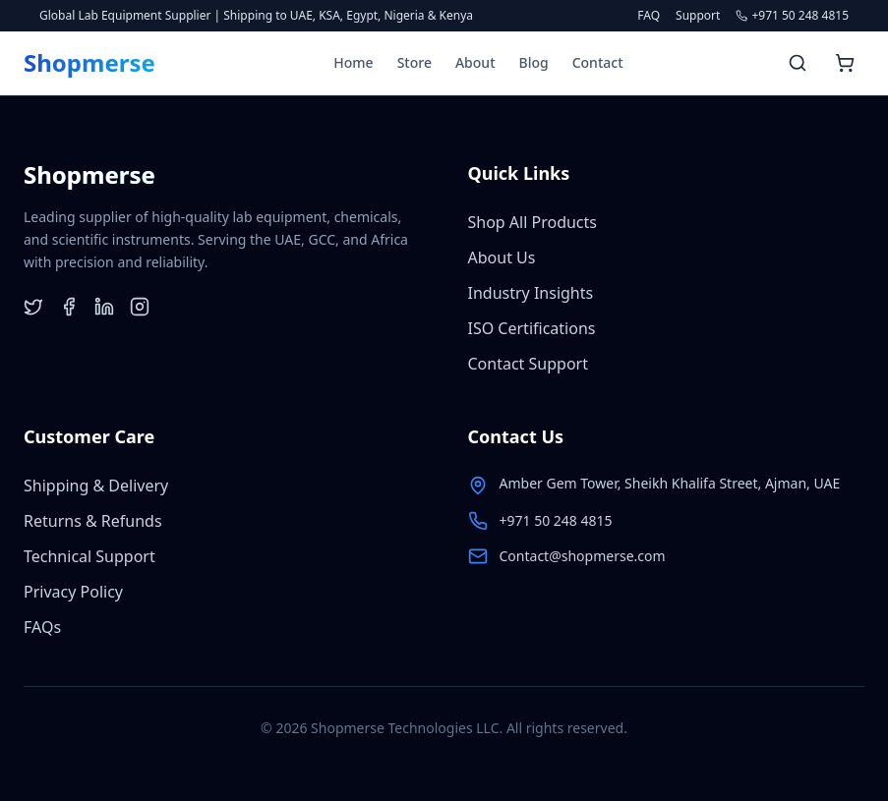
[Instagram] (139, 306)
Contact (597, 62)
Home (353, 62)
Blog (534, 62)
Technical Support (89, 556)
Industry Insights (531, 293)
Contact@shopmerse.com (583, 555)
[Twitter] (33, 306)
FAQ (648, 16)
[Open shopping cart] (844, 63)
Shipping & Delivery (96, 485)
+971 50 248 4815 (556, 520)
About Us (502, 257)
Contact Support (528, 363)
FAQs (42, 627)
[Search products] (797, 63)
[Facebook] (69, 306)
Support (698, 16)
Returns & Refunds (93, 521)
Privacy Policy (73, 591)
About (475, 62)
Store (414, 62)
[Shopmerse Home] (89, 63)
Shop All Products (533, 222)
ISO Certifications (532, 328)
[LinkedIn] (104, 306)
